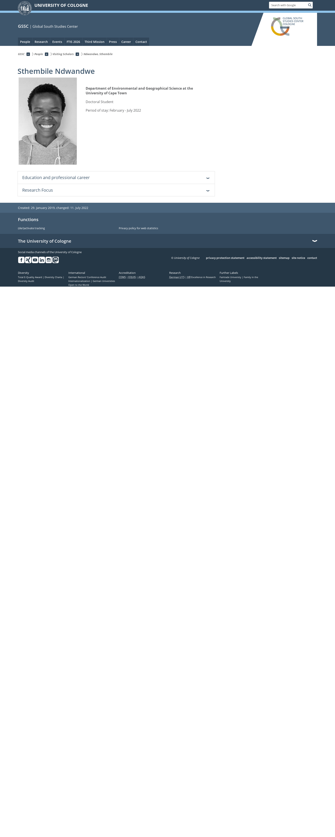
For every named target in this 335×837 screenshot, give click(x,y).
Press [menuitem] (113, 42)
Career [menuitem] (126, 42)
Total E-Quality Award (30, 277)
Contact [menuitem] (141, 42)
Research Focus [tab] (37, 190)
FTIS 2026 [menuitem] (73, 42)
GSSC (23, 26)
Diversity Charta (54, 277)
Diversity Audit (26, 281)
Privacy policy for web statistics (138, 228)
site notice (298, 258)
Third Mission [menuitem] (94, 42)
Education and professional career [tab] (56, 177)
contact (312, 258)
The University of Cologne (44, 241)
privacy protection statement (225, 258)
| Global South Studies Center (54, 26)
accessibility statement (262, 258)
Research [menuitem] (41, 42)
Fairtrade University (231, 277)
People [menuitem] (25, 42)
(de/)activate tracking (31, 228)
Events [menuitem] (57, 42)
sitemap (284, 258)
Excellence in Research (201, 277)
